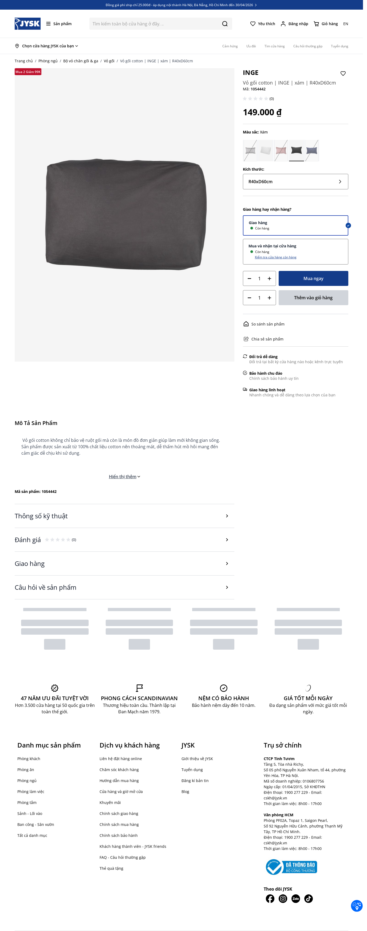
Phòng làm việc (30, 791)
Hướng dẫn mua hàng (119, 780)
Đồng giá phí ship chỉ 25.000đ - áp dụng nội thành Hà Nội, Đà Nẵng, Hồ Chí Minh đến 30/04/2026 (182, 5)
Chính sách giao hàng (119, 813)
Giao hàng (258, 222)
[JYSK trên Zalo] (295, 898)
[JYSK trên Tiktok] (308, 898)
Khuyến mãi (110, 802)
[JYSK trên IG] (283, 898)
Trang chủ (24, 60)
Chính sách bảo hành (119, 835)
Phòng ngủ (48, 60)
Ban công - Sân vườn (35, 824)
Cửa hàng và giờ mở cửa (121, 791)
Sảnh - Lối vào (29, 813)
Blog (185, 791)
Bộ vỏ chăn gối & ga (80, 60)
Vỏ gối (109, 60)
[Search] (225, 23)
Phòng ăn (25, 769)
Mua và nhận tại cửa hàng (272, 245)
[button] (256, 98)
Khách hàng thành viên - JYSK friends (133, 846)
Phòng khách (28, 758)
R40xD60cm (295, 182)
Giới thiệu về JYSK (197, 758)
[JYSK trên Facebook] (270, 898)
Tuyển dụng (192, 769)
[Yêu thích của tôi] (262, 23)
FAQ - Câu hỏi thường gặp (123, 857)
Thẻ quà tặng (111, 868)
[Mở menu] (59, 23)
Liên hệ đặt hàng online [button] (121, 758)
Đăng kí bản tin (195, 780)
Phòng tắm (27, 802)
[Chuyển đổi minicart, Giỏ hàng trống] (326, 23)
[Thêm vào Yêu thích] (343, 73)
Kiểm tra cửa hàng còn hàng (276, 257)
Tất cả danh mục (32, 835)
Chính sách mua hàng (119, 824)
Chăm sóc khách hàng (119, 769)
